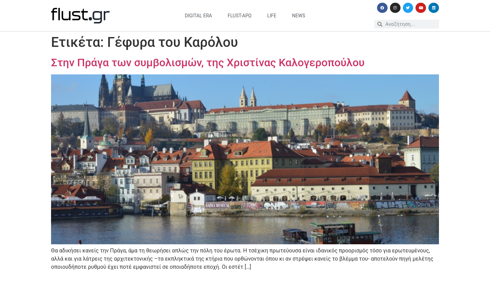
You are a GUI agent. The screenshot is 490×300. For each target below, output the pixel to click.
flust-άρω (239, 15)
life (271, 15)
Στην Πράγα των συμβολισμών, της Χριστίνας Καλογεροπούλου (208, 62)
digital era (198, 15)
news (298, 15)
